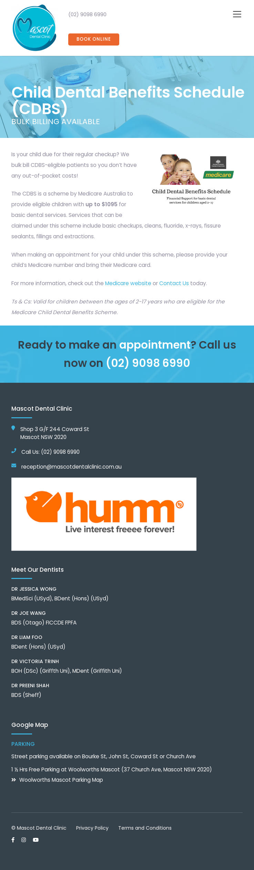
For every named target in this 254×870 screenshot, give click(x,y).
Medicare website (128, 283)
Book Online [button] (94, 39)
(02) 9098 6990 (87, 14)
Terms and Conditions (145, 827)
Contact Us (174, 283)
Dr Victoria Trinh (35, 661)
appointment (155, 344)
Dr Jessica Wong (34, 589)
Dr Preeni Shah (30, 685)
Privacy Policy (92, 827)
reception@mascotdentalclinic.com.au (71, 466)
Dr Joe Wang (28, 613)
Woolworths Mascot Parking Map (61, 779)
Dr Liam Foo (26, 637)
